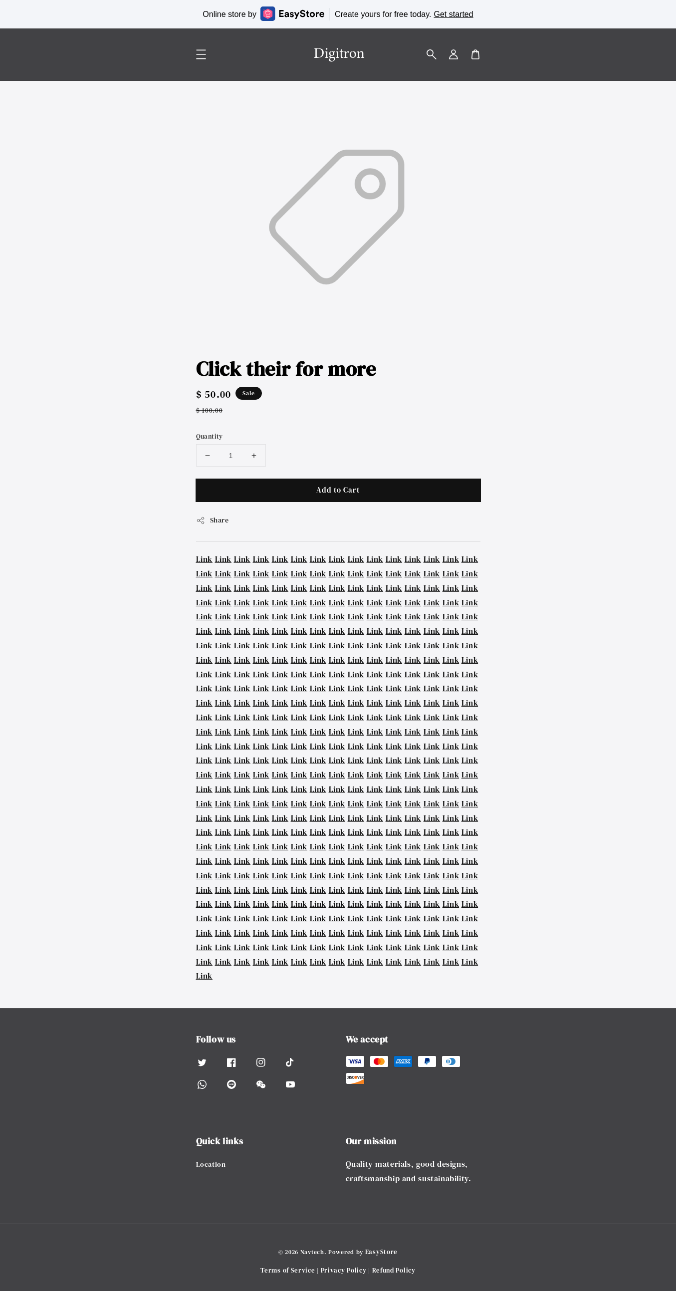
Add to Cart (338, 490)
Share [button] (212, 520)
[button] (432, 54)
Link (204, 558)
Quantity (209, 436)
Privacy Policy (344, 1270)
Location (211, 1164)
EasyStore (381, 1252)
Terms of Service (287, 1270)
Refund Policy (394, 1270)
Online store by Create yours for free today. (338, 13)
